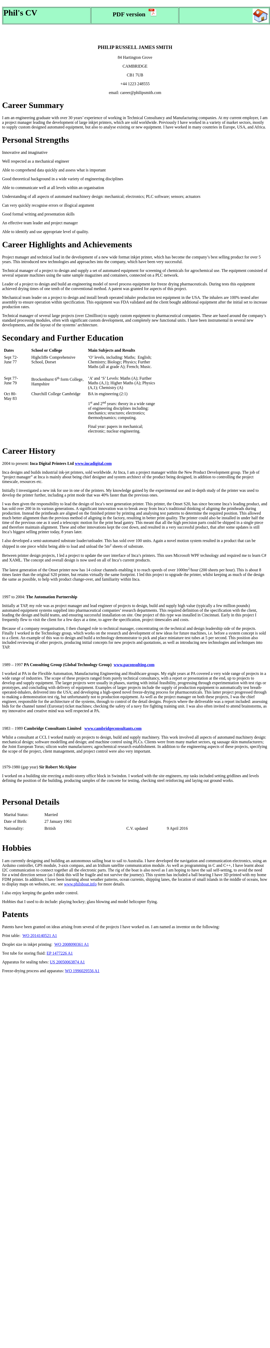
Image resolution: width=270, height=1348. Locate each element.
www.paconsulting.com (134, 664)
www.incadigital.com (93, 463)
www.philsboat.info (80, 884)
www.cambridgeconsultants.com (112, 728)
